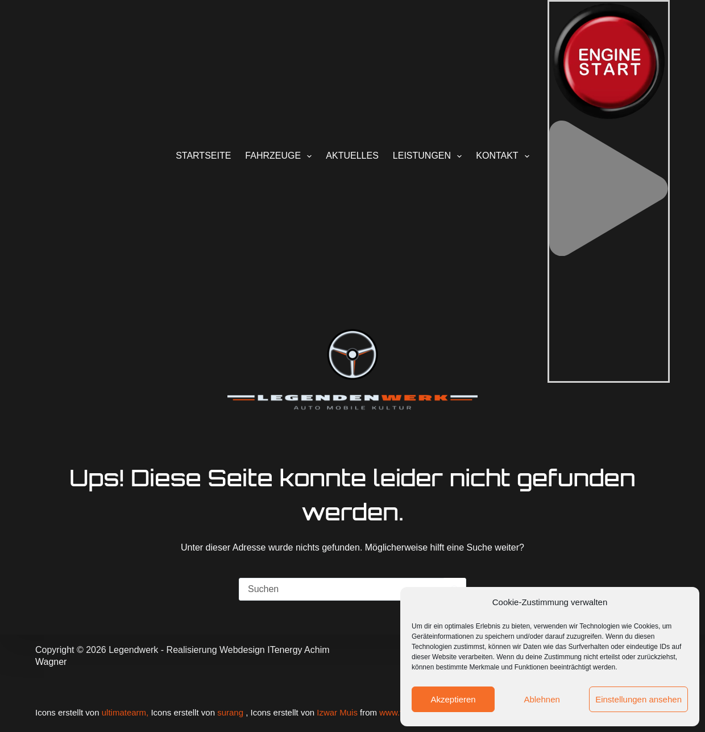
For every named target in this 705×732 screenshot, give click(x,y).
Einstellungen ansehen (638, 699)
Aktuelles (352, 155)
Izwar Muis (337, 712)
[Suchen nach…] (341, 589)
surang (230, 712)
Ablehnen (541, 699)
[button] (608, 253)
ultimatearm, (126, 712)
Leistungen (429, 156)
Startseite (203, 155)
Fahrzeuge (280, 156)
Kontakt (505, 156)
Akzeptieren (452, 699)
